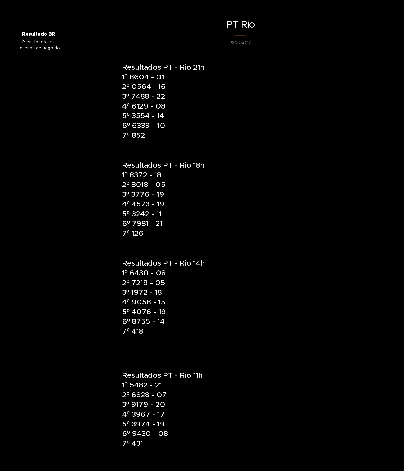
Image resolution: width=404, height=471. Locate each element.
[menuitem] (39, 260)
